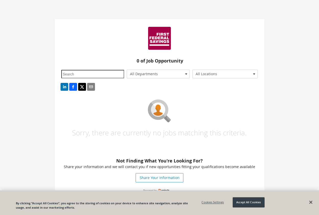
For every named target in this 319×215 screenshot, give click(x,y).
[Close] (310, 202)
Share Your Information (160, 177)
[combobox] (158, 74)
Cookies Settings (213, 202)
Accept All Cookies (248, 202)
